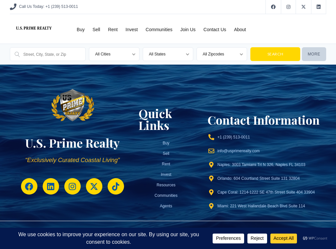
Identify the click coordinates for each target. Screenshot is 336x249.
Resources (166, 185)
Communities (159, 29)
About (240, 29)
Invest (132, 29)
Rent (113, 29)
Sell (96, 29)
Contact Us (214, 29)
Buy (81, 29)
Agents (166, 206)
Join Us (188, 29)
